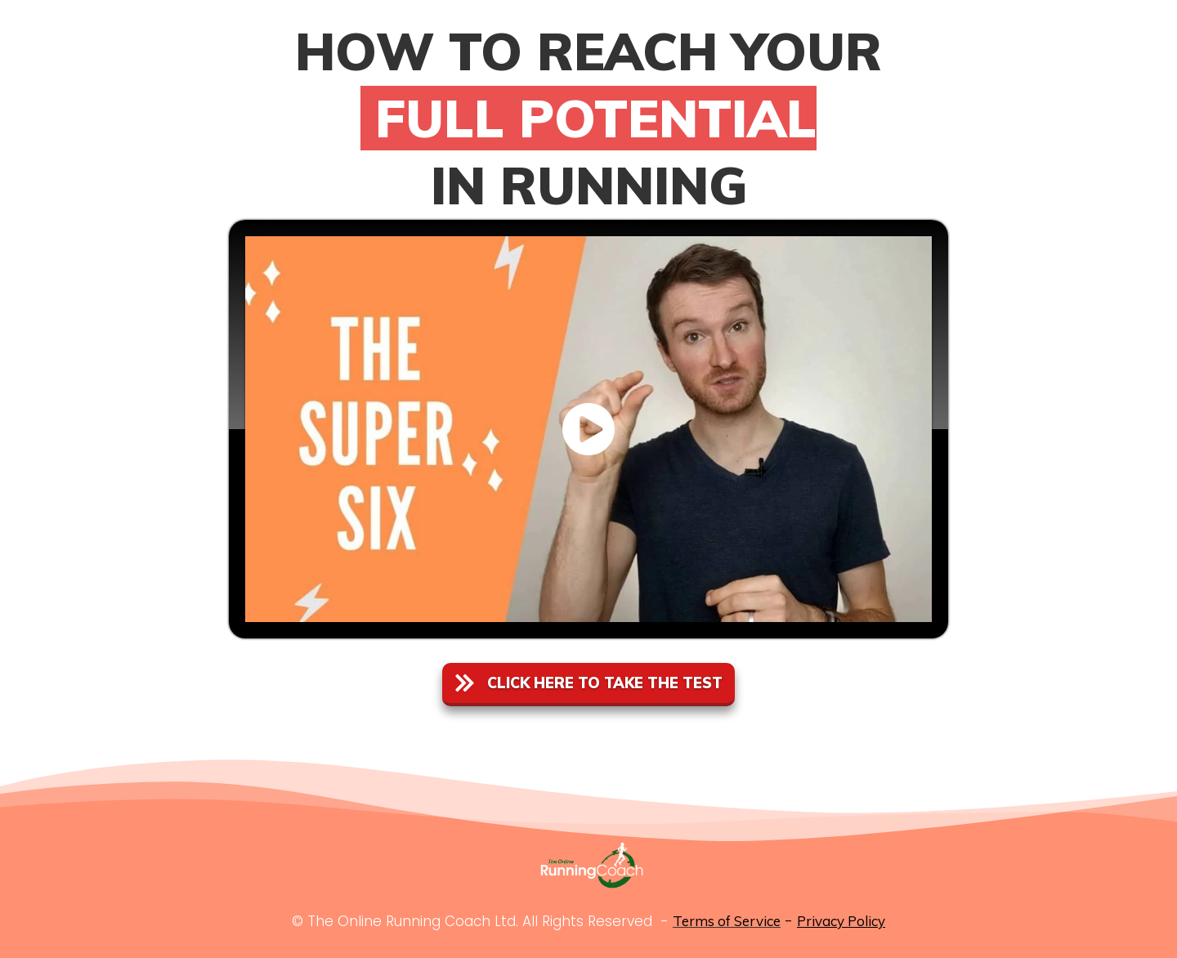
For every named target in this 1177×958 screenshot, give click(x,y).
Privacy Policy (841, 920)
